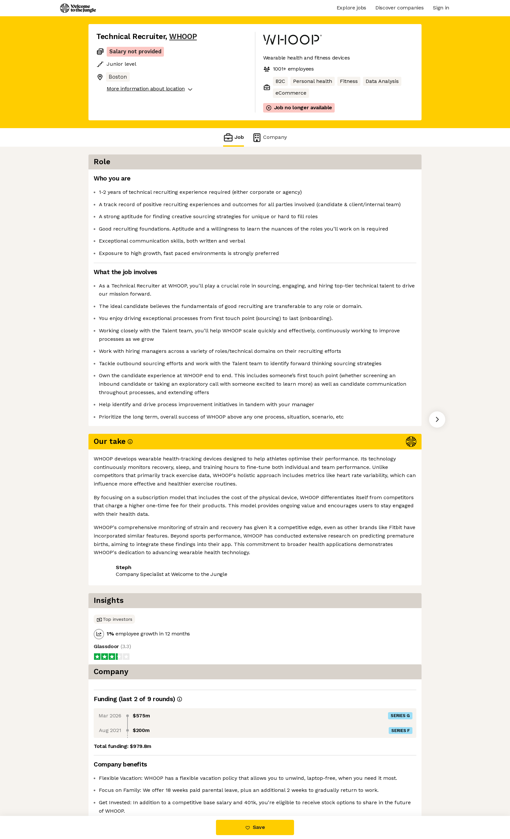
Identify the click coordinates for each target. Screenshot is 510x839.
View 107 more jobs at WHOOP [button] (180, 583)
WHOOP (183, 36)
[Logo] (78, 8)
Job (233, 137)
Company (269, 137)
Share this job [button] (114, 583)
